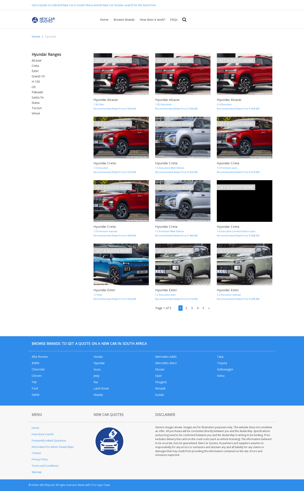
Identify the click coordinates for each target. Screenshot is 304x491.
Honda (98, 357)
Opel (158, 376)
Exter (35, 71)
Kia (96, 382)
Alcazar (37, 60)
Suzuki (159, 395)
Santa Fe (38, 97)
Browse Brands (124, 20)
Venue (36, 113)
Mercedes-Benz (166, 363)
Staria (35, 103)
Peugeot (161, 382)
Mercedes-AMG (165, 357)
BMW (35, 363)
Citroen (37, 376)
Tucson (37, 108)
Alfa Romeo (40, 357)
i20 (34, 87)
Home (104, 20)
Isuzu (97, 369)
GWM (35, 395)
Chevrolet (38, 369)
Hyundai (99, 363)
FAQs (174, 20)
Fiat (34, 382)
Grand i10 (38, 76)
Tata (220, 357)
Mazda (98, 395)
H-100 (36, 82)
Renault (160, 388)
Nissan (159, 369)
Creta (35, 66)
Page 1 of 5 (163, 308)
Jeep (96, 376)
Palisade (37, 92)
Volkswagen (225, 369)
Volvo (221, 376)
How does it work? (152, 20)
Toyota (222, 363)
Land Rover (101, 388)
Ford (35, 388)
